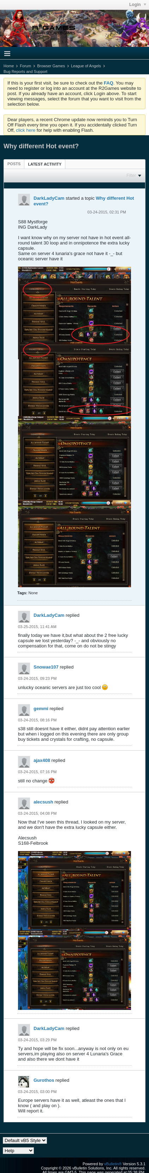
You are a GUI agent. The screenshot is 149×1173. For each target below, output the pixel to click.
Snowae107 (46, 667)
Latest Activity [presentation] (44, 164)
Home (9, 66)
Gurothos (44, 1080)
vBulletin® (113, 1164)
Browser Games (51, 66)
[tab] (14, 164)
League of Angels (86, 66)
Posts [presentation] (13, 164)
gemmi (41, 708)
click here (25, 130)
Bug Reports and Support (25, 71)
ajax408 (42, 760)
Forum (25, 66)
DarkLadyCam (49, 198)
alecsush (43, 802)
